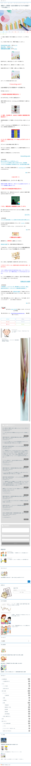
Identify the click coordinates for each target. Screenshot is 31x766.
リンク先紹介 (16, 686)
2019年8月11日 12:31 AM (6, 430)
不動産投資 (17, 705)
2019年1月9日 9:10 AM (5, 479)
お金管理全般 (16, 679)
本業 (16, 718)
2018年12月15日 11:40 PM (6, 491)
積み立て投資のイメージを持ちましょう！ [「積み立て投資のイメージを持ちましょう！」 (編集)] (10, 161)
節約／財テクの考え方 (16, 731)
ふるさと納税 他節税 (16, 723)
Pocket (8, 324)
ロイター (3, 47)
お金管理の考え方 (16, 681)
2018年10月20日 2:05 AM (6, 507)
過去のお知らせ (16, 688)
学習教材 (16, 700)
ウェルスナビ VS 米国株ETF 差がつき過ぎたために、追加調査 (14, 162)
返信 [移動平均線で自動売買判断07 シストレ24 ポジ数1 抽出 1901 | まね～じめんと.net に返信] (26, 487)
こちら (15, 45)
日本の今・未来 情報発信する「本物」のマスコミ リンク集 (11, 751)
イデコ (16, 726)
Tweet (8, 319)
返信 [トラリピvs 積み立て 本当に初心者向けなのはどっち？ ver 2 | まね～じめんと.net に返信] (26, 466)
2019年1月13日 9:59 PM (5, 439)
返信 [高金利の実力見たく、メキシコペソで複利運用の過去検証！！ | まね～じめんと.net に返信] (26, 511)
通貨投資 (17, 711)
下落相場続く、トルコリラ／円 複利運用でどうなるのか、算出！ (15, 286)
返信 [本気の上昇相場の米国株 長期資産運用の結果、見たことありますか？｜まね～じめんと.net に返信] (26, 519)
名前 (3, 534)
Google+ (8, 321)
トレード (16, 693)
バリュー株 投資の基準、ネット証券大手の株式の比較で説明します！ (15, 219)
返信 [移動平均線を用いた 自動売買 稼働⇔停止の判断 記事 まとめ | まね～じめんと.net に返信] (26, 445)
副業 (16, 697)
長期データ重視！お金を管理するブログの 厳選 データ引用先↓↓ (12, 759)
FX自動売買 (17, 695)
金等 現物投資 (17, 713)
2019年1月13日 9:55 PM (5, 448)
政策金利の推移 (5, 49)
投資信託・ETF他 (17, 707)
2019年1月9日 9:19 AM (5, 470)
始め (26, 172)
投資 (16, 702)
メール (3, 538)
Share (23, 319)
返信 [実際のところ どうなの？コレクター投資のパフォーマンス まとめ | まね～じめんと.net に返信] (26, 495)
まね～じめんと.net (6, 764)
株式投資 (17, 709)
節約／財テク (16, 721)
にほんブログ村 (14, 309)
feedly (23, 324)
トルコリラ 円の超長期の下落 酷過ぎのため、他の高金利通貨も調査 (15, 164)
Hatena (23, 321)
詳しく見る (22, 592)
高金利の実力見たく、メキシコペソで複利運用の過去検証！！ (14, 288)
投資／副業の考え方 (16, 716)
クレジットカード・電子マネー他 (16, 728)
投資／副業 (16, 691)
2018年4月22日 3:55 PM (5, 515)
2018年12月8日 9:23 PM (5, 498)
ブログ (16, 683)
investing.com (5, 45)
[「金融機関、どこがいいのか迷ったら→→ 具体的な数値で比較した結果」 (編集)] (13, 671)
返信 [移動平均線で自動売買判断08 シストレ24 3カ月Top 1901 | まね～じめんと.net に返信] (26, 459)
